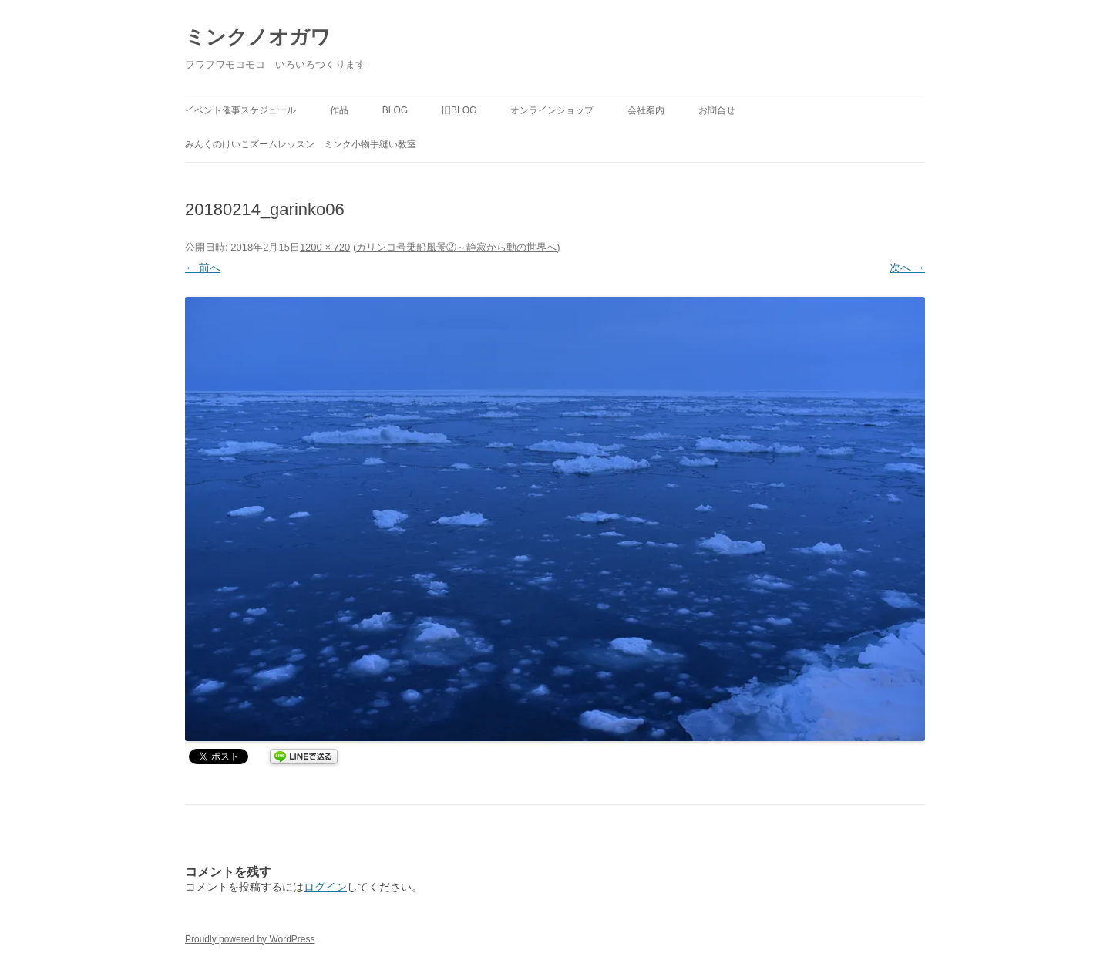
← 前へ (202, 267)
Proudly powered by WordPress (250, 939)
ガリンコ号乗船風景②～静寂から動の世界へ (456, 247)
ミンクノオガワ (258, 37)
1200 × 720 (325, 247)
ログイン (325, 887)
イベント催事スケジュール (240, 110)
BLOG (395, 110)
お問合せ (716, 110)
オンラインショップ (552, 110)
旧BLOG (459, 110)
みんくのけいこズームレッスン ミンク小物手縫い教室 (300, 144)
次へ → (907, 267)
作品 (339, 110)
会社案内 (645, 110)
